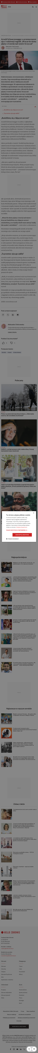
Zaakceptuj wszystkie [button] (22, 534)
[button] (19, 530)
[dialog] (19, 526)
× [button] (33, 513)
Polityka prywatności (21, 527)
